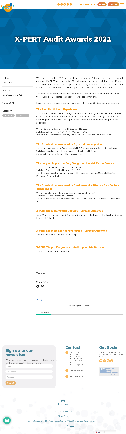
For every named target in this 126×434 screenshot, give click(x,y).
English (101, 432)
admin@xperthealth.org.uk (85, 4)
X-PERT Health (7, 7)
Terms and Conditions (63, 411)
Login (40, 299)
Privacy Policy (63, 416)
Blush (72, 426)
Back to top (63, 402)
